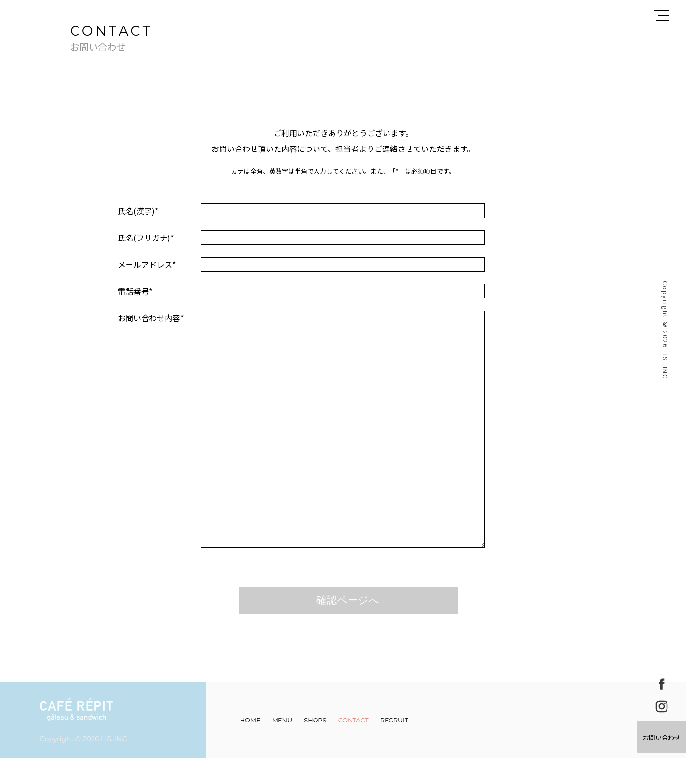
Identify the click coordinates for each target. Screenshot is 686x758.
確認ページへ (347, 600)
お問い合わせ (662, 737)
